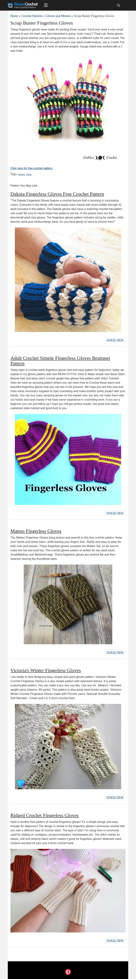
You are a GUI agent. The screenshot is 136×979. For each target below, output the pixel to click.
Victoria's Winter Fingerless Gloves (45, 670)
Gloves (21, 174)
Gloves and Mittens (58, 16)
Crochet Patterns (31, 16)
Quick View (115, 339)
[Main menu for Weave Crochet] (46, 5)
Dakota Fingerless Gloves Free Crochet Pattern (57, 194)
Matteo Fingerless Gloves (35, 531)
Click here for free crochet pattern (31, 168)
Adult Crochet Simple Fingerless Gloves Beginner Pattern (60, 360)
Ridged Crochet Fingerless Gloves (44, 815)
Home (14, 16)
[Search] (118, 5)
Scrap (29, 174)
